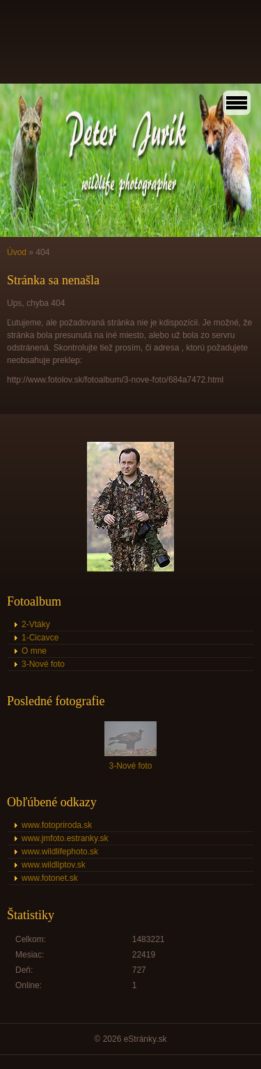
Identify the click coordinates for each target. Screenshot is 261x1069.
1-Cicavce (40, 638)
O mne (34, 651)
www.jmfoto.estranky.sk (65, 838)
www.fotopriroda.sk (57, 825)
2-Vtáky (36, 624)
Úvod (16, 252)
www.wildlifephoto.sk (60, 851)
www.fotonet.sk (50, 878)
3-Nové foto (43, 664)
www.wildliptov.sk (54, 865)
